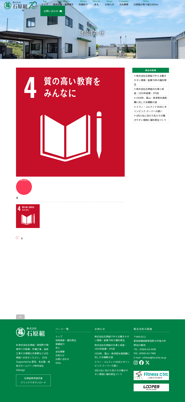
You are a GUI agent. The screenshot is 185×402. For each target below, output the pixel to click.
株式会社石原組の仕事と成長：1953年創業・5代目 (111, 346)
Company (124, 3)
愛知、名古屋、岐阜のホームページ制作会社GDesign (33, 366)
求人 (57, 347)
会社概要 (60, 351)
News (109, 3)
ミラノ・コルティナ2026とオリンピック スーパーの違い (112, 363)
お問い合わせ (53, 11)
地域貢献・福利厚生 (65, 340)
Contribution (63, 3)
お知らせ (60, 355)
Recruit (96, 3)
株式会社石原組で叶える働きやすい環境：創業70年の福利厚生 (150, 80)
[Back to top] (20, 316)
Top (44, 3)
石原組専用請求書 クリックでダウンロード (33, 380)
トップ (58, 336)
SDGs (145, 3)
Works (83, 3)
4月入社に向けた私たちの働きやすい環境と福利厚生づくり (111, 372)
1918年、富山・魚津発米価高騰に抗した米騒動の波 (112, 355)
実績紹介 (60, 344)
